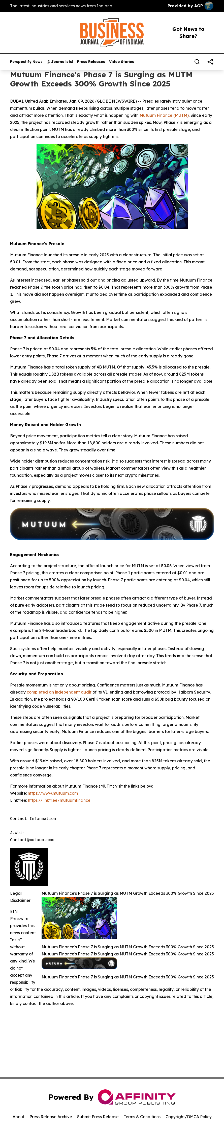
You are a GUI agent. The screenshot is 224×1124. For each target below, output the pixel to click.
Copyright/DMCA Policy (189, 1116)
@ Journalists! (60, 62)
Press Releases (91, 62)
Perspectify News (26, 62)
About (18, 1116)
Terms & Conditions (142, 1116)
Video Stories (121, 62)
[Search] (197, 61)
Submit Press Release (98, 1116)
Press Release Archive (50, 1116)
